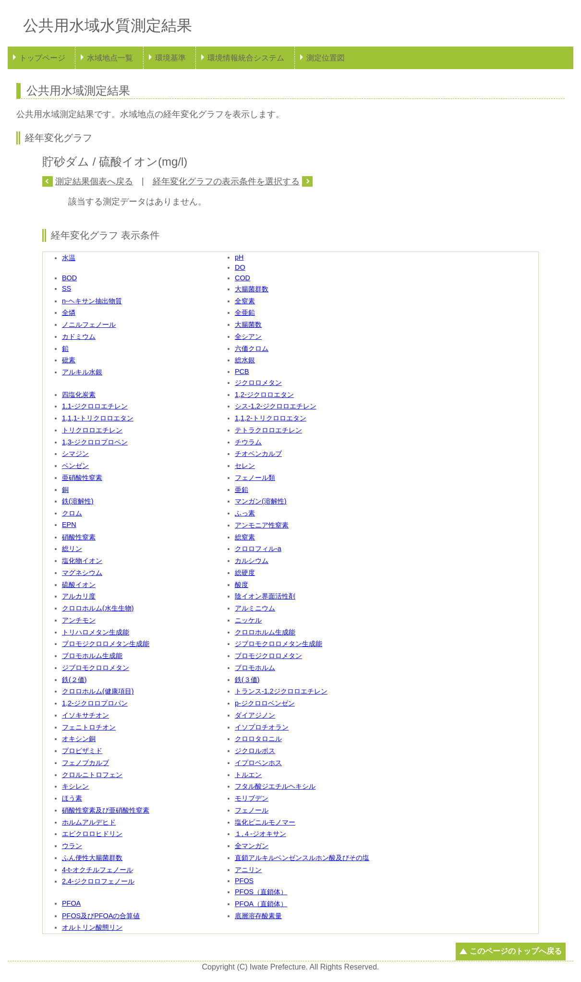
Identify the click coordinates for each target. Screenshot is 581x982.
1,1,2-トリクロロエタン (270, 418)
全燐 (68, 312)
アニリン (248, 870)
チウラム (248, 442)
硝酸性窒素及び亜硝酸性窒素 (105, 810)
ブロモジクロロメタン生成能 (105, 643)
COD (242, 278)
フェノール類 (255, 477)
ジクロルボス (255, 750)
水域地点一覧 (110, 58)
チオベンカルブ (258, 453)
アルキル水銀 (82, 372)
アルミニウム (255, 608)
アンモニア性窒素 (262, 525)
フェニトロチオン (89, 727)
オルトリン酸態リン (92, 927)
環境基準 (170, 58)
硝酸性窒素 (79, 537)
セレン (245, 465)
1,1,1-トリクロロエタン (97, 418)
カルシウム (251, 560)
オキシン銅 (79, 738)
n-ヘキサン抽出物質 (92, 301)
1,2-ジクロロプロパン (95, 703)
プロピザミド (82, 750)
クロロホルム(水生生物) (98, 608)
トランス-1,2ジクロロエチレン (281, 691)
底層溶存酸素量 (258, 916)
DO (240, 267)
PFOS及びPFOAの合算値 (101, 916)
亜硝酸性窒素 (82, 477)
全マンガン (251, 846)
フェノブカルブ (85, 762)
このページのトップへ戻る (516, 951)
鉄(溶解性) (78, 501)
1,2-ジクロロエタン (264, 394)
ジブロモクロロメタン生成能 (278, 643)
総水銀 (245, 360)
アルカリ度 (79, 596)
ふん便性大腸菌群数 (92, 858)
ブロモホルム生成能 (92, 655)
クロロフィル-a (258, 548)
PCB (242, 371)
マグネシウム (82, 572)
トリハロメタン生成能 (95, 632)
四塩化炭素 (79, 394)
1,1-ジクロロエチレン (95, 406)
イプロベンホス (258, 762)
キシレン (75, 786)
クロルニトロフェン (92, 774)
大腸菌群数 (251, 289)
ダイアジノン (255, 715)
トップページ (42, 58)
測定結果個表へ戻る (94, 181)
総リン (72, 548)
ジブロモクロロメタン (95, 667)
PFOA (71, 903)
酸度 (241, 584)
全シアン (248, 336)
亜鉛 (241, 489)
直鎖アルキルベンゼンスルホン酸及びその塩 (302, 858)
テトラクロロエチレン (268, 430)
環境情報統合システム (245, 58)
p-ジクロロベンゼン (265, 703)
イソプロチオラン (262, 727)
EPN (69, 524)
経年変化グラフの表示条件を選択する (226, 181)
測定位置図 (325, 58)
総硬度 (245, 572)
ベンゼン (75, 465)
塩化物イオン (82, 560)
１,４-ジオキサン (260, 834)
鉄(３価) (247, 679)
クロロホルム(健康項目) (98, 691)
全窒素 (245, 301)
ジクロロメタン (258, 382)
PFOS (244, 881)
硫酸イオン (79, 584)
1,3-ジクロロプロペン (95, 442)
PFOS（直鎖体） (261, 892)
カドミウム (79, 336)
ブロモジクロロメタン (268, 655)
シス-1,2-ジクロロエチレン (275, 406)
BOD (69, 278)
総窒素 (245, 537)
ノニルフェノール (89, 324)
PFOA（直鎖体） (261, 904)
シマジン (75, 453)
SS (66, 288)
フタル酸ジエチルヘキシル (275, 786)
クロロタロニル (258, 738)
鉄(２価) (74, 679)
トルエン (248, 774)
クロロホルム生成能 (265, 632)
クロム (72, 513)
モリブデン (251, 798)
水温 (68, 258)
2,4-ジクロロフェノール (98, 881)
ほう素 (72, 798)
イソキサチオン (85, 715)
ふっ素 (245, 513)
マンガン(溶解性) (261, 501)
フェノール (251, 810)
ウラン (72, 846)
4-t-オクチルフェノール (97, 870)
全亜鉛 (245, 312)
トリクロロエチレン (92, 430)
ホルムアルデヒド (89, 822)
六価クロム (251, 348)
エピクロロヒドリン (92, 834)
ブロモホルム (255, 667)
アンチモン (79, 620)
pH (239, 257)
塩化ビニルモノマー (265, 822)
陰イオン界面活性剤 (265, 596)
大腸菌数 (248, 324)
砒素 (68, 360)
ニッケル (248, 620)
